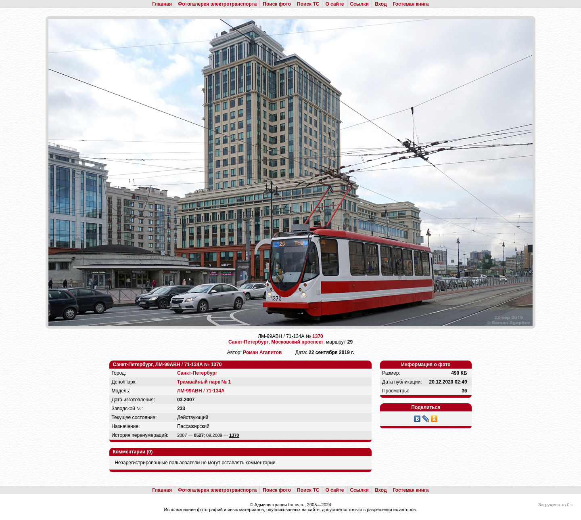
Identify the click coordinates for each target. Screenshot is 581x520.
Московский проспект (297, 342)
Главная (162, 4)
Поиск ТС (308, 4)
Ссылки (359, 4)
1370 (317, 336)
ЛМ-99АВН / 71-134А (201, 391)
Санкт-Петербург (248, 342)
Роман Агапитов (262, 352)
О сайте (334, 4)
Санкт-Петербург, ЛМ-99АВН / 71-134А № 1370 (167, 364)
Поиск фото (277, 4)
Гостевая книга (411, 4)
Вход (381, 4)
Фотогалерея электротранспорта (217, 4)
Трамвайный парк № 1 (204, 382)
